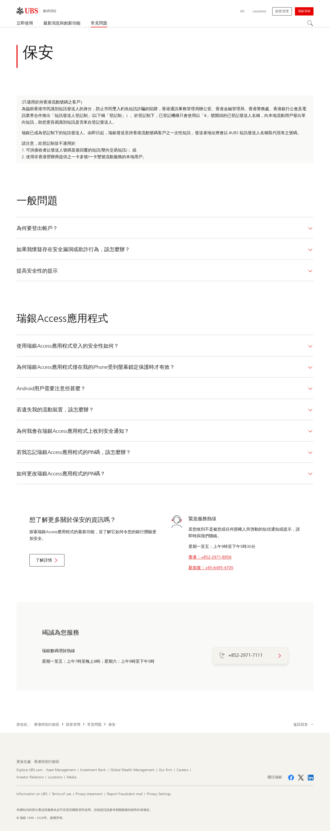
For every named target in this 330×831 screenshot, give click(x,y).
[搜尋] (310, 23)
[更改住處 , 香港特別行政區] (46, 762)
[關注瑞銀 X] (301, 777)
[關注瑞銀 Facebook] (291, 777)
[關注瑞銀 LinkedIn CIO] (311, 777)
